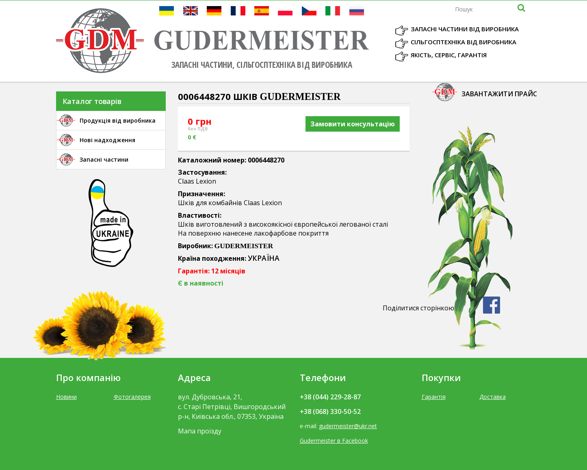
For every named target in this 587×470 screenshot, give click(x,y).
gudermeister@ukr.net (348, 426)
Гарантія (434, 397)
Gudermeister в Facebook (334, 440)
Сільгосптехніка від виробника (463, 42)
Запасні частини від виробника (465, 29)
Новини (66, 397)
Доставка (492, 397)
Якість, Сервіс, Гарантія (449, 55)
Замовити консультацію (352, 123)
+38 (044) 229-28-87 (330, 396)
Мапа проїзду (199, 431)
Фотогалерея (132, 397)
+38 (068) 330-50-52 (330, 411)
